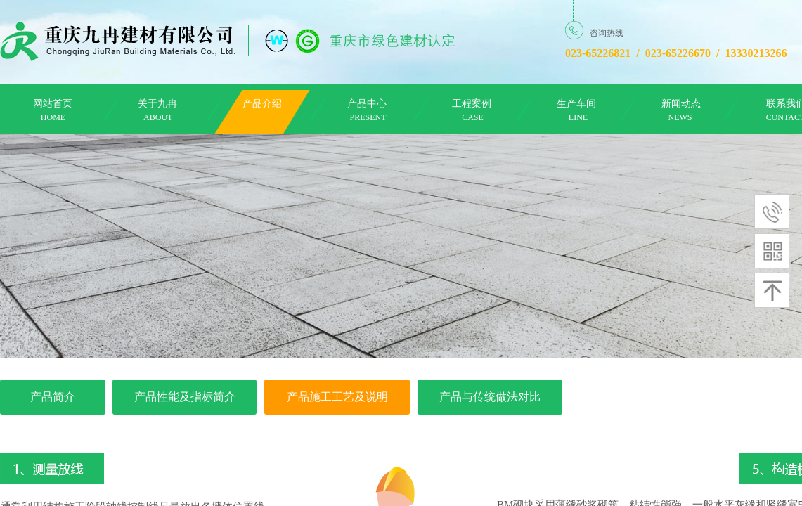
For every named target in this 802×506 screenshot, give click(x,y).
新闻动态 (681, 103)
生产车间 (576, 103)
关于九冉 (157, 103)
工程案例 (471, 103)
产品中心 (367, 103)
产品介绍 (262, 103)
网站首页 (52, 103)
